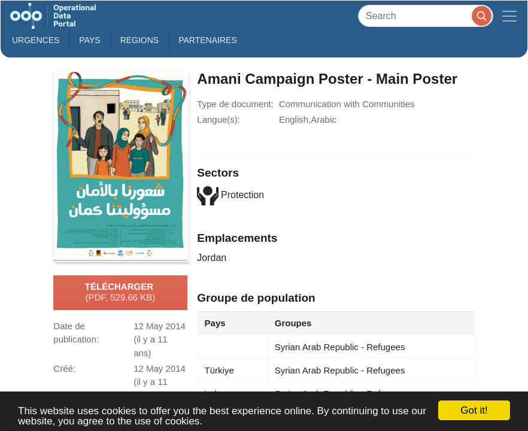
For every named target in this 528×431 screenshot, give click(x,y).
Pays (89, 40)
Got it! (473, 410)
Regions (139, 40)
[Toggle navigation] (509, 15)
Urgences (35, 40)
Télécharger (120, 292)
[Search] (425, 16)
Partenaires (207, 40)
